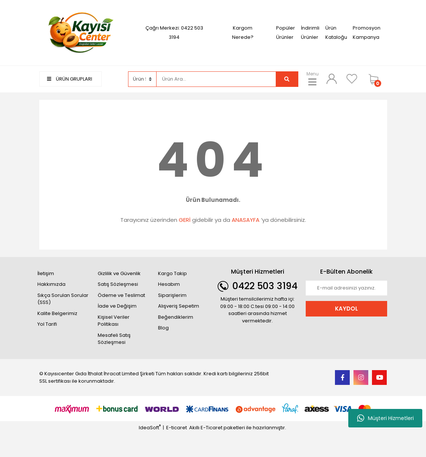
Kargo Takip (172, 273)
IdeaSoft (150, 427)
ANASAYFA (245, 220)
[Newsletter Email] (346, 288)
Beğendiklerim (175, 317)
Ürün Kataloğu (336, 32)
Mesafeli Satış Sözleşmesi (114, 339)
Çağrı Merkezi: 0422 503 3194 (174, 32)
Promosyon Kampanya (366, 32)
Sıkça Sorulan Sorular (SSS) (62, 299)
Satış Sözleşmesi (118, 284)
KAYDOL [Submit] (346, 308)
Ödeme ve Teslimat (121, 295)
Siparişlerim (172, 295)
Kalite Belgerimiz (57, 313)
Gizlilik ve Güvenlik (119, 273)
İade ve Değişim (117, 305)
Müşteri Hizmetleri (385, 418)
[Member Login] (331, 78)
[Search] (216, 79)
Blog (163, 327)
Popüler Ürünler (285, 32)
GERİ (185, 220)
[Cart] (376, 79)
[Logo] (80, 32)
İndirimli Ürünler (310, 32)
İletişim (45, 273)
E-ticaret (176, 427)
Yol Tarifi (47, 324)
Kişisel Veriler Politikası (114, 321)
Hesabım (169, 284)
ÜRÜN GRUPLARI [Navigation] (69, 78)
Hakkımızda (51, 284)
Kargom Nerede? (243, 32)
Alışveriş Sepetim (178, 305)
